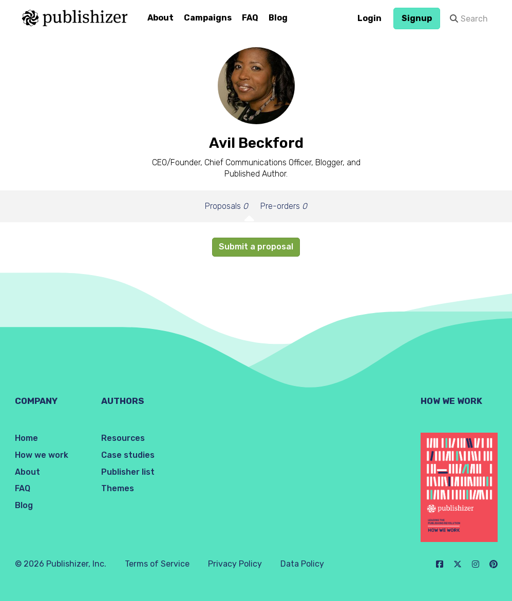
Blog (278, 18)
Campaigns (208, 18)
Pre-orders (283, 206)
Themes (117, 488)
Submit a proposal (256, 246)
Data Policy (302, 564)
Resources (123, 438)
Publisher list (128, 472)
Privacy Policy (235, 564)
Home (26, 438)
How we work (41, 455)
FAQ (250, 18)
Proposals (226, 206)
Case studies (128, 455)
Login (369, 18)
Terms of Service (157, 564)
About (160, 18)
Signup (417, 18)
